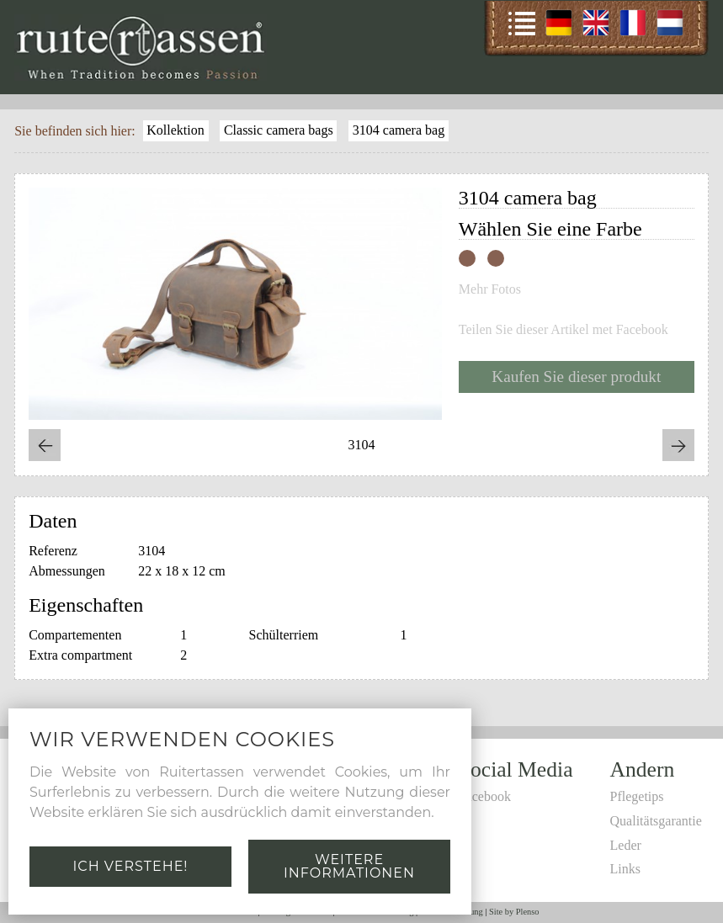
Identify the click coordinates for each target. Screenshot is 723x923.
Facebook (485, 796)
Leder (625, 845)
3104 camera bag (398, 130)
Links (625, 869)
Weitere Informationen (349, 866)
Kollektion (175, 130)
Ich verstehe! (130, 866)
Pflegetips (637, 796)
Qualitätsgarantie (656, 821)
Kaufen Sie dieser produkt (576, 376)
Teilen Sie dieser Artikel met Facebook (563, 330)
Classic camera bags (278, 130)
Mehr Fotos (490, 289)
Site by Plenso (514, 911)
